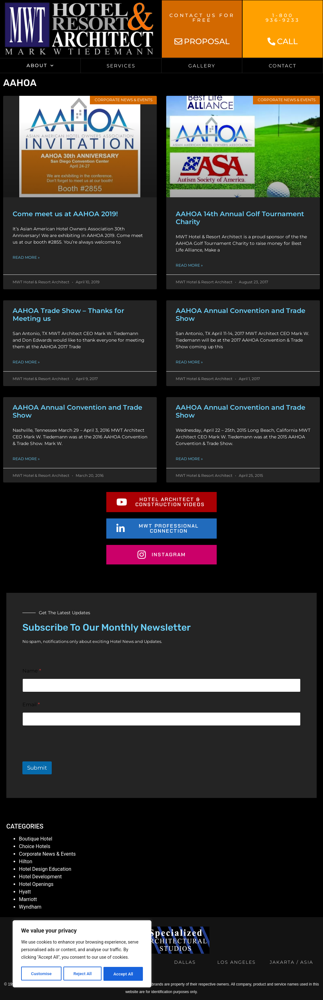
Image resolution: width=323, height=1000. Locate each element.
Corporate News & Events (47, 854)
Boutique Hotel (35, 839)
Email (31, 705)
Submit (37, 768)
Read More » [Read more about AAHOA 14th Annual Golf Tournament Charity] (189, 265)
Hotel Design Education (45, 869)
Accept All (123, 973)
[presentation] (70, 757)
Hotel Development (40, 877)
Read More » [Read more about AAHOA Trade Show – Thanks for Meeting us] (26, 362)
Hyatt (25, 892)
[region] (82, 954)
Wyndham (30, 907)
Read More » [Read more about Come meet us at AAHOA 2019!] (26, 257)
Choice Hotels (34, 846)
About (40, 66)
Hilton (25, 861)
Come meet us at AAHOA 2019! (65, 214)
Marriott (28, 899)
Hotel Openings (36, 884)
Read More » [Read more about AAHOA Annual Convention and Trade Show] (189, 362)
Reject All (82, 973)
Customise (41, 973)
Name (31, 671)
